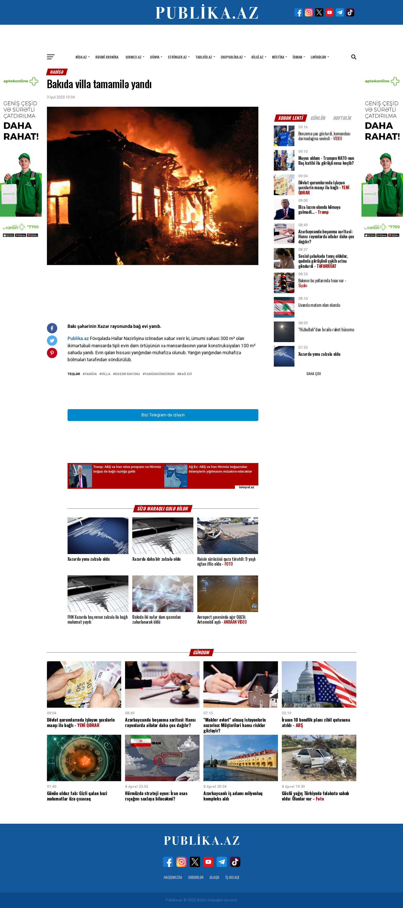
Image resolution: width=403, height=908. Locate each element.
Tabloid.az (203, 57)
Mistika (278, 57)
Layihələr (318, 57)
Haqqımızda (173, 877)
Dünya (154, 57)
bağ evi (185, 374)
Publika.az (78, 338)
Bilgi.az (257, 57)
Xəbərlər (195, 877)
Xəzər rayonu (127, 374)
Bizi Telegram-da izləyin (163, 414)
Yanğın (91, 374)
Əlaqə (214, 877)
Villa (105, 374)
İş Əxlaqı (232, 877)
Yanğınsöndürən (160, 374)
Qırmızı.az (134, 57)
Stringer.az (177, 57)
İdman (297, 57)
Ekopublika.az (232, 57)
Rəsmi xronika (106, 57)
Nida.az (81, 57)
